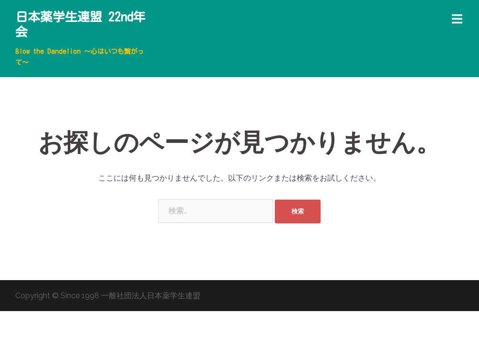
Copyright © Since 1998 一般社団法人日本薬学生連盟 (107, 295)
